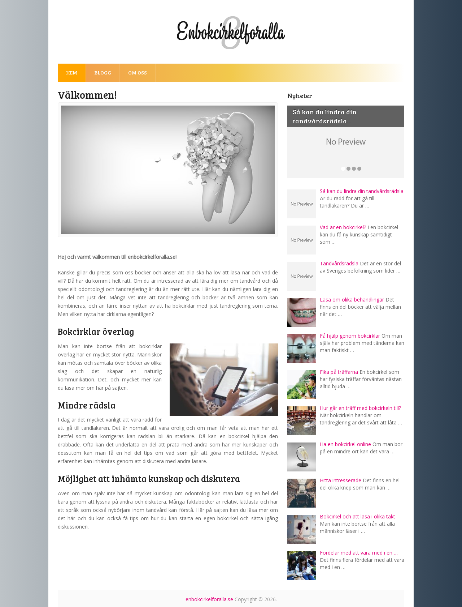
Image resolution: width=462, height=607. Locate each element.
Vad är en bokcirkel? (343, 227)
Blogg (102, 72)
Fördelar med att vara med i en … (359, 552)
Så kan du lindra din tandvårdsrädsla (362, 191)
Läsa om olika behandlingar (352, 299)
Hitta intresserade (340, 480)
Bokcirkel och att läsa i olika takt (357, 516)
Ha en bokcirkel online (345, 444)
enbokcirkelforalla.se (209, 599)
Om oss (137, 72)
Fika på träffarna (339, 371)
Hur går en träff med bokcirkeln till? (360, 408)
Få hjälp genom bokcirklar (350, 335)
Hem (71, 72)
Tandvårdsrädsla (339, 263)
